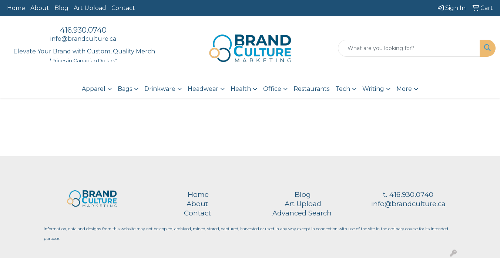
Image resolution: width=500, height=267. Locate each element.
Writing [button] (373, 88)
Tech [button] (342, 88)
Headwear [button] (203, 88)
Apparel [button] (93, 88)
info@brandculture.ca (83, 38)
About (39, 7)
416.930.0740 (83, 30)
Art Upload (90, 7)
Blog (61, 7)
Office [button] (272, 88)
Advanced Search (302, 213)
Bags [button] (125, 88)
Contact (123, 7)
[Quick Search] (409, 48)
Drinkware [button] (159, 88)
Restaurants (311, 88)
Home (16, 7)
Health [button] (241, 88)
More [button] (404, 88)
